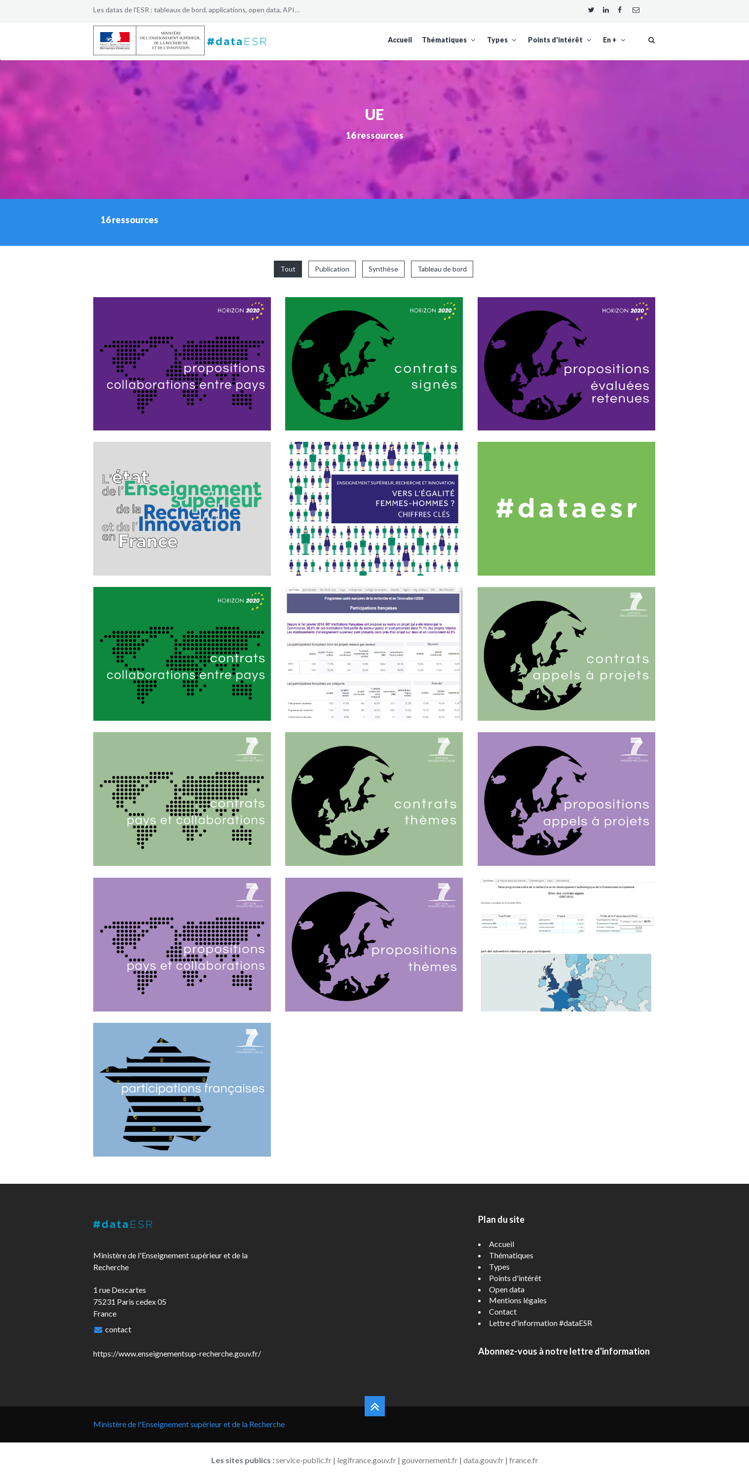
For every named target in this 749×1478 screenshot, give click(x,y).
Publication (332, 269)
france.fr (523, 1460)
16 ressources (375, 135)
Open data (506, 1289)
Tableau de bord (442, 269)
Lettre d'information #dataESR (540, 1322)
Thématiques (449, 40)
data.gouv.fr (483, 1460)
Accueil (400, 40)
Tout (288, 269)
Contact (503, 1311)
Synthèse (383, 269)
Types (502, 40)
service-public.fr (304, 1460)
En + (615, 40)
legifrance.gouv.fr (366, 1460)
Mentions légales (518, 1300)
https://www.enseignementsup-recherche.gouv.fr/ (177, 1353)
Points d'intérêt (560, 40)
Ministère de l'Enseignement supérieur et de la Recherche (189, 1424)
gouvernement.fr (430, 1460)
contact (118, 1329)
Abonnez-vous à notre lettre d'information (564, 1351)
